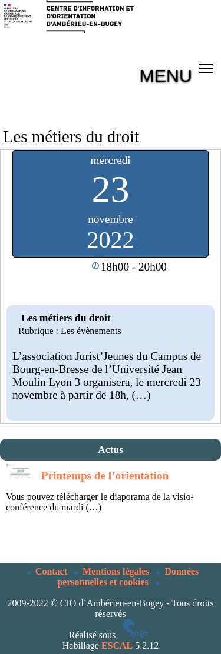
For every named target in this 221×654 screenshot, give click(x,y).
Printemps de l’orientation (105, 475)
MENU (166, 75)
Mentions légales (112, 571)
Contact (48, 571)
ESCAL (117, 645)
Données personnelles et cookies (128, 576)
